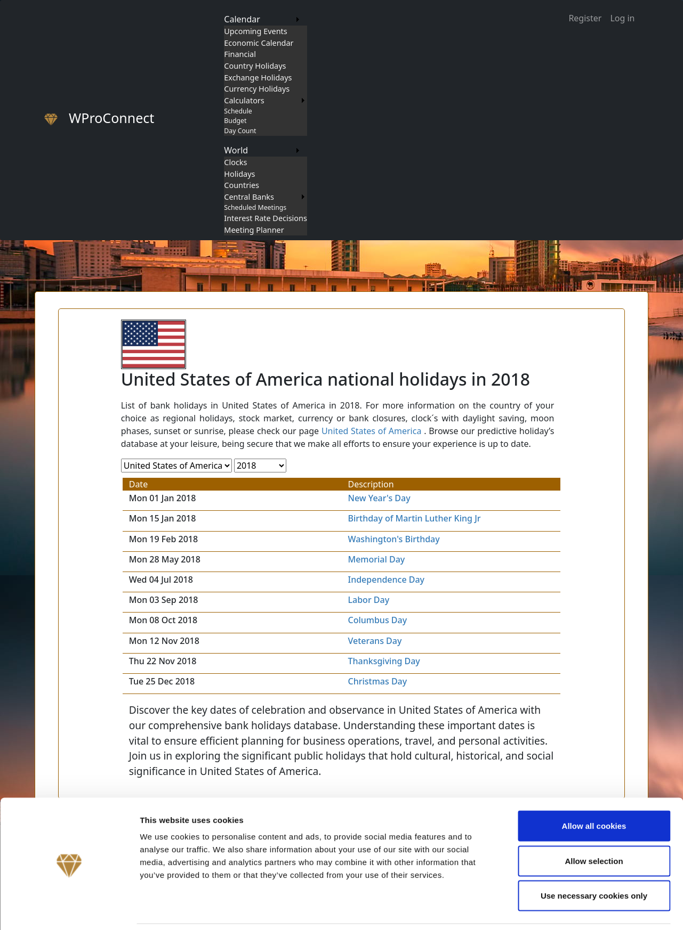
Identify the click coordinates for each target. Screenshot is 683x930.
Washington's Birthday (393, 539)
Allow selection (594, 825)
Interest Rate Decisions (265, 218)
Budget (235, 120)
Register (584, 18)
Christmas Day (377, 681)
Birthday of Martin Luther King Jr (414, 518)
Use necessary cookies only (594, 859)
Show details (559, 908)
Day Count (240, 130)
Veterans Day (374, 641)
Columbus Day (377, 620)
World (236, 150)
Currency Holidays (257, 89)
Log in (622, 18)
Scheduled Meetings (255, 207)
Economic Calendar (258, 43)
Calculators (244, 100)
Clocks (235, 162)
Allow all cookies (594, 790)
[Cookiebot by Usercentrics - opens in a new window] (69, 909)
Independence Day (386, 579)
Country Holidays (255, 66)
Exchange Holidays (258, 77)
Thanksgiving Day (384, 661)
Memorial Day (376, 559)
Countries (241, 185)
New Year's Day (379, 498)
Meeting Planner (254, 230)
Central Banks (249, 197)
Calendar (242, 19)
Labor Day (368, 600)
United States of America (371, 431)
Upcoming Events (255, 31)
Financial (240, 54)
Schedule (238, 111)
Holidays (239, 174)
